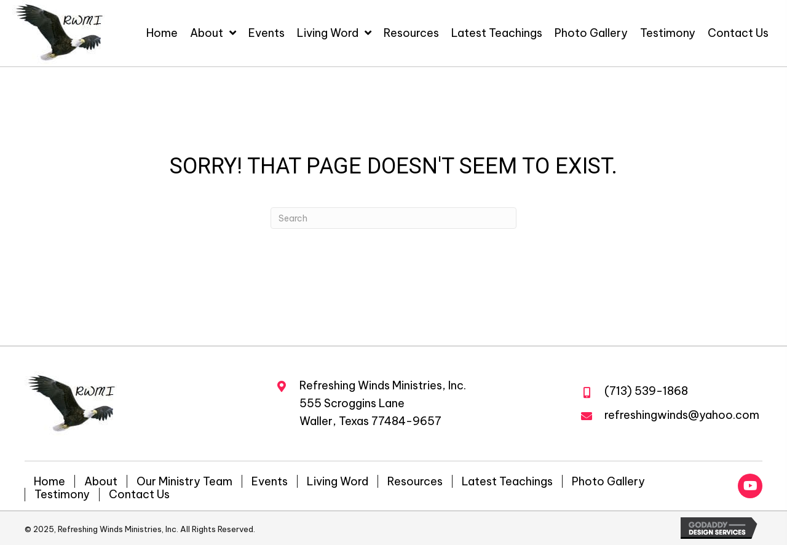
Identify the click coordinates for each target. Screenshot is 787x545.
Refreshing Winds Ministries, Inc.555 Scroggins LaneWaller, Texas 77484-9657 (382, 403)
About (100, 481)
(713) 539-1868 (646, 391)
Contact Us (139, 494)
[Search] (393, 218)
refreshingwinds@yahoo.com (681, 415)
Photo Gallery (608, 481)
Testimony (62, 494)
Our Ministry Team (184, 481)
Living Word (337, 481)
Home (49, 481)
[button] (750, 486)
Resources (415, 481)
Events (269, 481)
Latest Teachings (507, 481)
